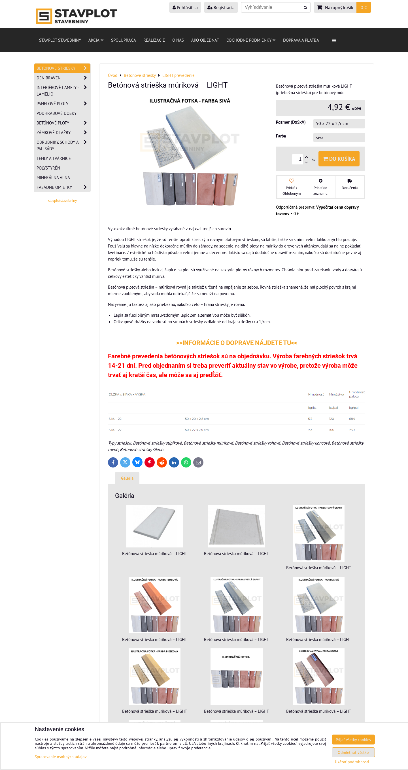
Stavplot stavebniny (60, 40)
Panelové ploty (63, 103)
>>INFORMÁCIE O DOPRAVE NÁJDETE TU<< (236, 342)
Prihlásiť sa (185, 7)
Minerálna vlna (53, 177)
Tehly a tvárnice (54, 158)
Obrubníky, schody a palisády (63, 145)
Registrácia (221, 7)
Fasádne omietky (63, 187)
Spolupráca (123, 40)
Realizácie (154, 40)
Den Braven (63, 77)
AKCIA (96, 40)
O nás (178, 40)
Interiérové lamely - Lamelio (63, 91)
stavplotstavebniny (62, 200)
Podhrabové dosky (56, 113)
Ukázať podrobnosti (352, 762)
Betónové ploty (63, 123)
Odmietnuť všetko (353, 752)
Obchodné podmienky (251, 40)
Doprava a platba (301, 40)
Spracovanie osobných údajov (61, 756)
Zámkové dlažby (63, 132)
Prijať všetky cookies (353, 739)
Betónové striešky (63, 68)
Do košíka (339, 158)
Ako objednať (205, 40)
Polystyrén (48, 168)
